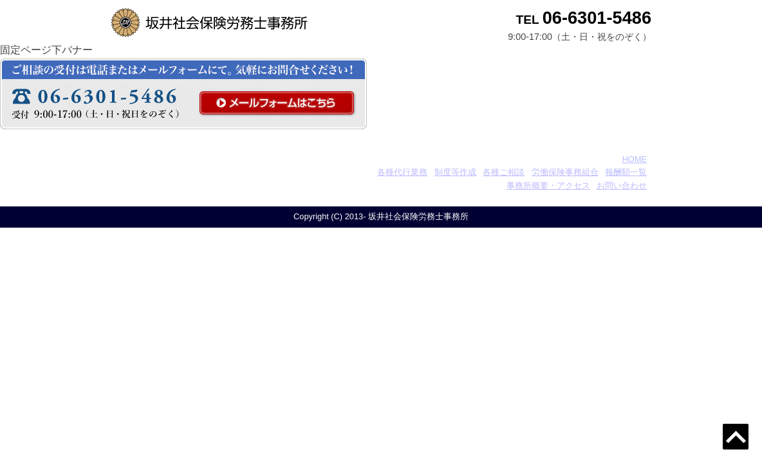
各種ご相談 (504, 172)
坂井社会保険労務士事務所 (196, 159)
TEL (583, 19)
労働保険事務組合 (565, 172)
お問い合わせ (622, 185)
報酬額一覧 (626, 172)
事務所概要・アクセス (548, 185)
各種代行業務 (402, 172)
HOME (634, 159)
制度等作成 (455, 172)
